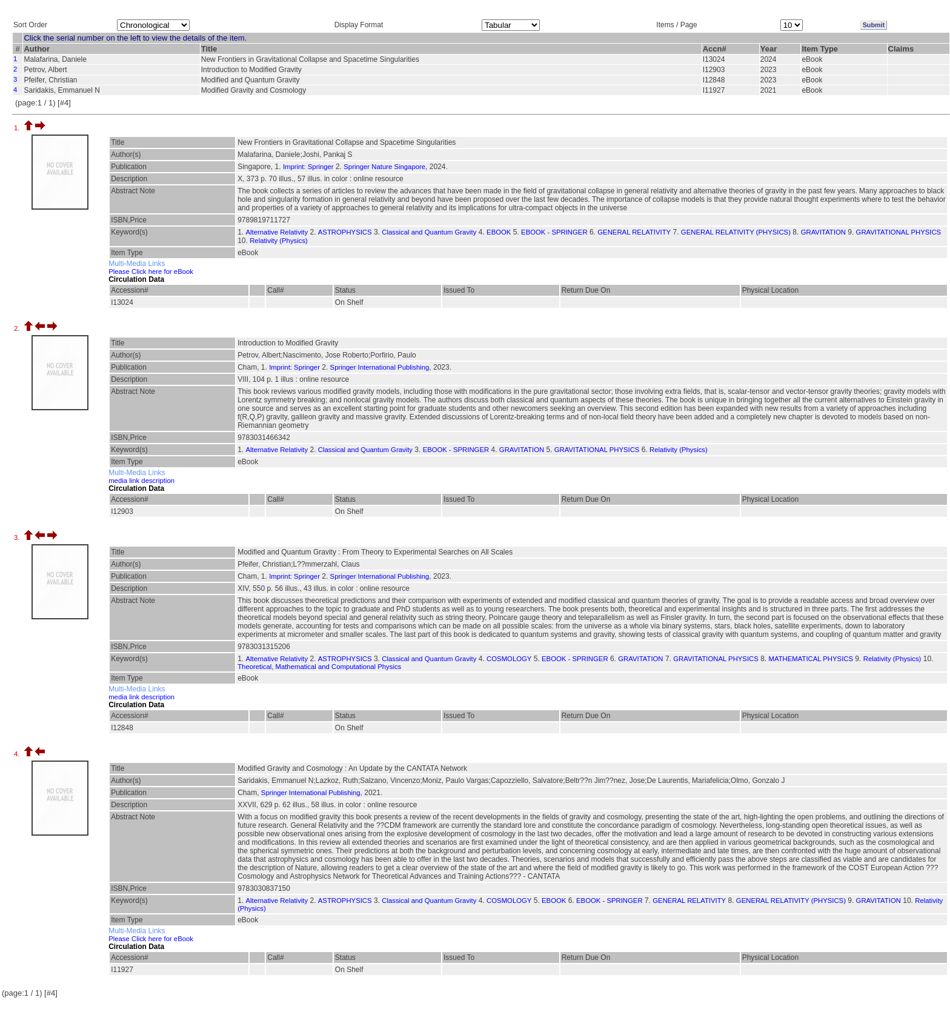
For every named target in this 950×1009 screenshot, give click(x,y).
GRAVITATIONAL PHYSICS (899, 232)
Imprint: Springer (308, 166)
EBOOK (499, 232)
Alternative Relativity (277, 232)
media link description (141, 480)
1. (18, 128)
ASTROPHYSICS (345, 232)
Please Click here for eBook (150, 271)
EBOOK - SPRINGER (554, 232)
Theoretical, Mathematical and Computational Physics (319, 666)
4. (18, 754)
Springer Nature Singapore (384, 166)
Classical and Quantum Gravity (429, 232)
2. (18, 328)
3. (18, 537)
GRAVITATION (823, 232)
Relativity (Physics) (279, 240)
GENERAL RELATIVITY (634, 232)
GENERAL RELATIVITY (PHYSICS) (736, 232)
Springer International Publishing (380, 367)
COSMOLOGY (509, 658)
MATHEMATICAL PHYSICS (811, 658)
